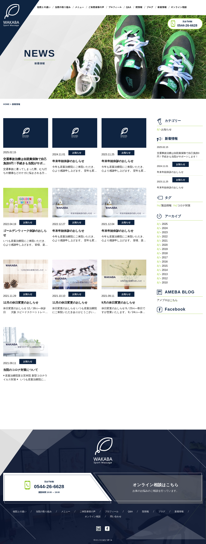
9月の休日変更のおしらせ (118, 302)
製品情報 (166, 205)
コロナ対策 (184, 205)
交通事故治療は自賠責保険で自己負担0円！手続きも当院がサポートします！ (25, 161)
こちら (174, 300)
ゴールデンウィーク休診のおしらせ (25, 233)
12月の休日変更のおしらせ (20, 302)
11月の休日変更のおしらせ (69, 302)
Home (6, 104)
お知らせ (76, 152)
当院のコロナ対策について (20, 369)
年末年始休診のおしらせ (68, 161)
